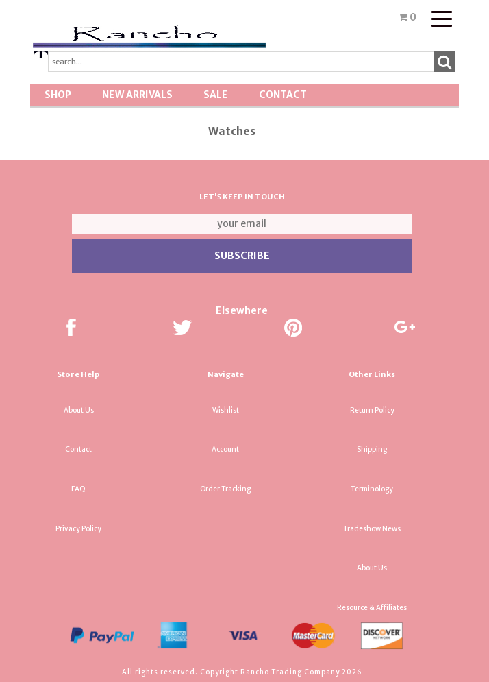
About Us (79, 410)
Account (225, 449)
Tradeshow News (372, 528)
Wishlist (225, 410)
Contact (283, 94)
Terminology (372, 489)
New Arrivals (137, 94)
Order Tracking (225, 489)
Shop (58, 94)
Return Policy (372, 410)
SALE (215, 94)
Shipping (372, 449)
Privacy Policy (78, 528)
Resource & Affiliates (372, 607)
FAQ (78, 489)
